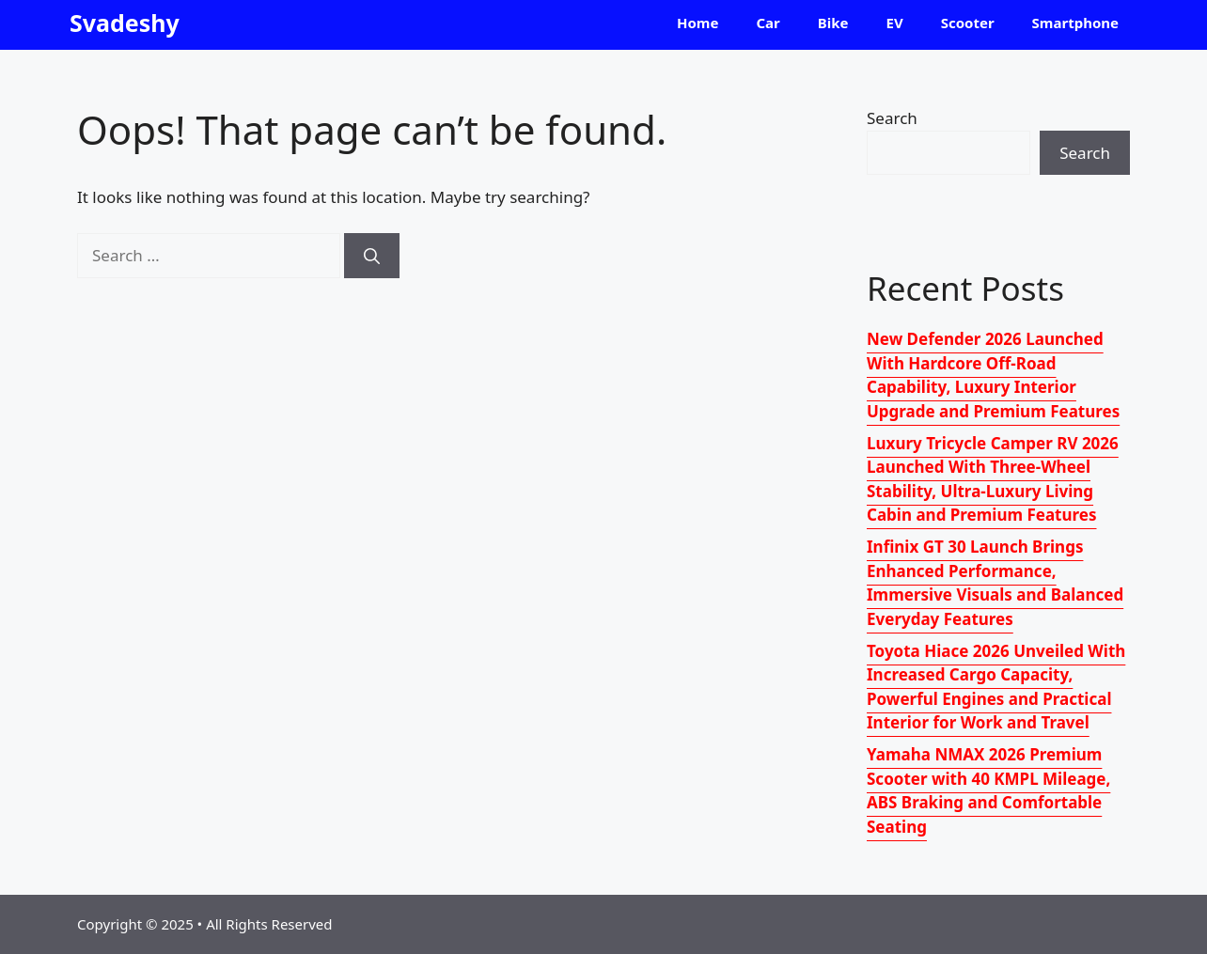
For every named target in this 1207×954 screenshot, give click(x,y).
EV (894, 22)
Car (767, 22)
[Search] (372, 255)
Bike (833, 22)
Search (892, 118)
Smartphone (1075, 22)
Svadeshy (125, 23)
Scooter (968, 22)
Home (697, 22)
